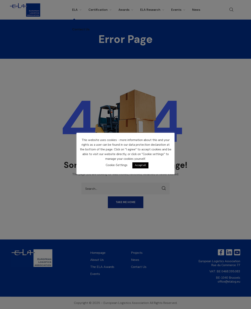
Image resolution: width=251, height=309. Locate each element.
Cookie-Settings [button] (116, 165)
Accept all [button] (140, 165)
